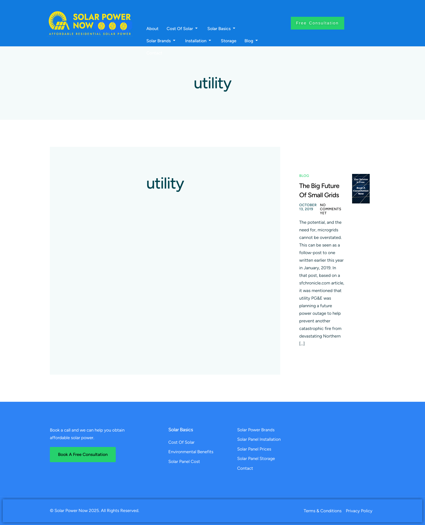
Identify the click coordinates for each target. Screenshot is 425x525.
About (152, 29)
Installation (198, 41)
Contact (154, 53)
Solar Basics (221, 29)
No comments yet (330, 209)
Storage (228, 41)
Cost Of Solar (182, 29)
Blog (251, 41)
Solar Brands (160, 41)
